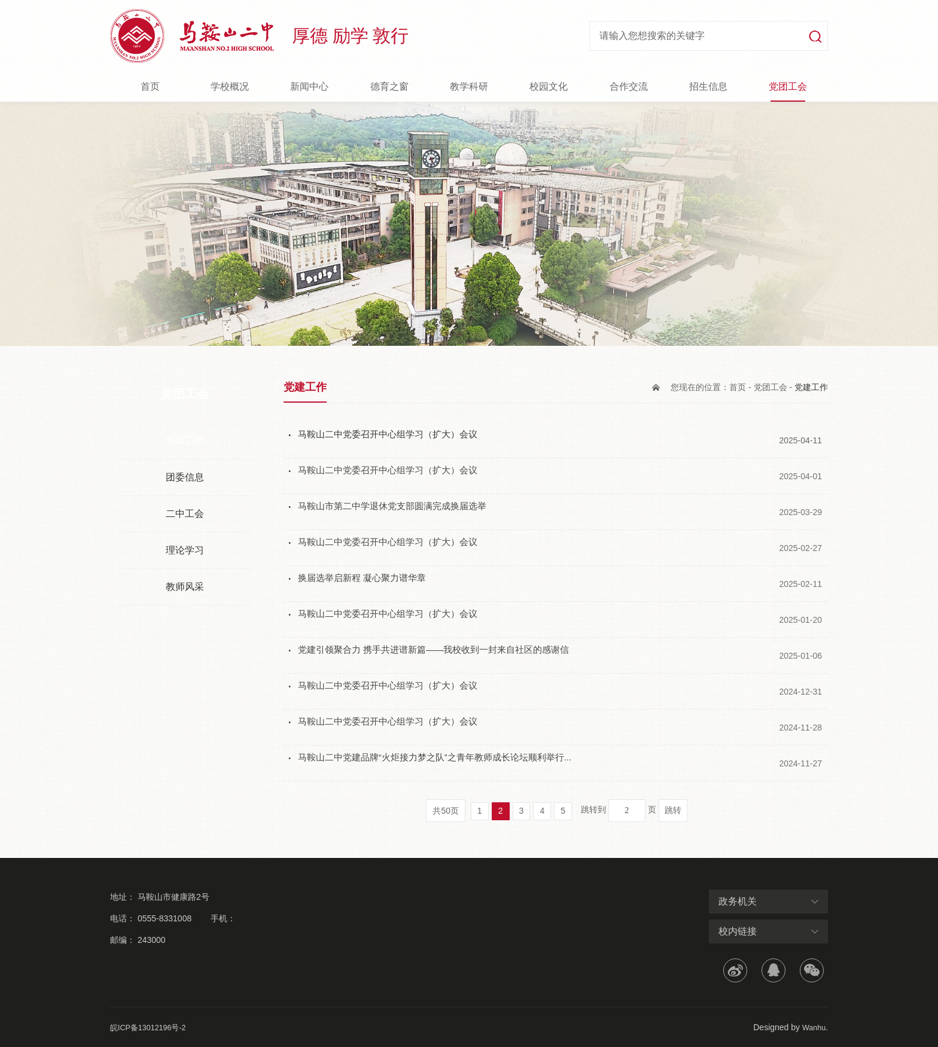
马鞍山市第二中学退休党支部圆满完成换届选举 (398, 512)
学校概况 (230, 86)
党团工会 (788, 86)
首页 (150, 86)
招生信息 (708, 86)
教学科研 (469, 86)
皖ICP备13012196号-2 (152, 1027)
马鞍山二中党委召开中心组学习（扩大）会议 (393, 440)
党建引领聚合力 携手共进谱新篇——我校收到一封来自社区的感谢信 (442, 655)
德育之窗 (389, 86)
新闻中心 (309, 86)
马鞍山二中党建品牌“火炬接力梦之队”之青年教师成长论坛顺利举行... (444, 763)
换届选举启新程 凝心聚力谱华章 (366, 584)
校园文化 (548, 86)
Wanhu (812, 1027)
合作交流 (629, 86)
